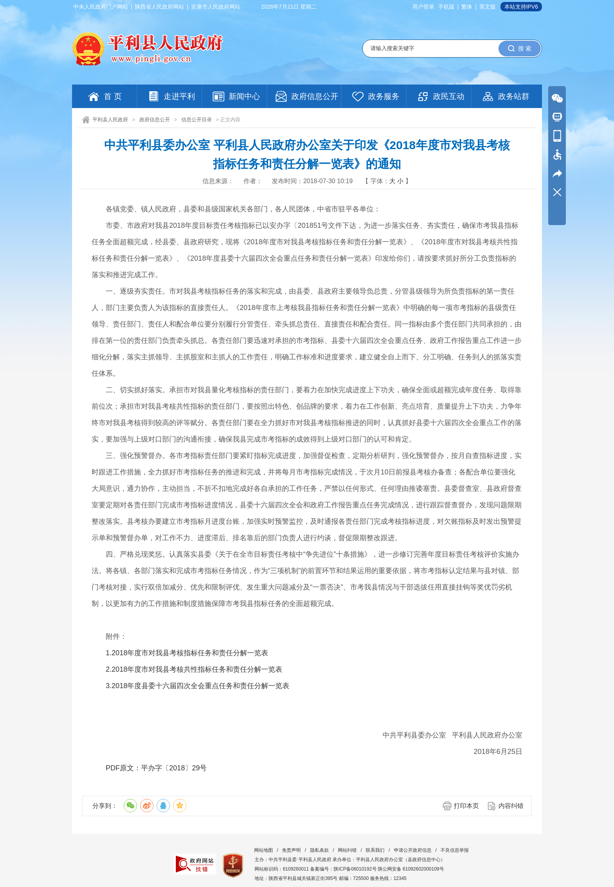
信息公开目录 (196, 120)
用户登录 (423, 7)
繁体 (466, 7)
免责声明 (291, 850)
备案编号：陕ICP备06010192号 (343, 869)
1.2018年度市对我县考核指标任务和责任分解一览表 (187, 653)
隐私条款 (319, 850)
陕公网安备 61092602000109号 (411, 869)
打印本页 (466, 805)
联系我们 (375, 850)
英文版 (487, 7)
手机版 (446, 7)
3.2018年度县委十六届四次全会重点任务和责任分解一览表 (197, 686)
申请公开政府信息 (413, 850)
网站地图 (263, 850)
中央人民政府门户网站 (100, 7)
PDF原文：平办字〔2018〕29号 (156, 768)
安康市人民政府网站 (215, 7)
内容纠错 (511, 805)
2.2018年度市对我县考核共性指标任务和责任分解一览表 (194, 669)
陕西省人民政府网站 (159, 7)
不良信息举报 (455, 850)
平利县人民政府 (110, 120)
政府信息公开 (154, 120)
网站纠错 (347, 850)
